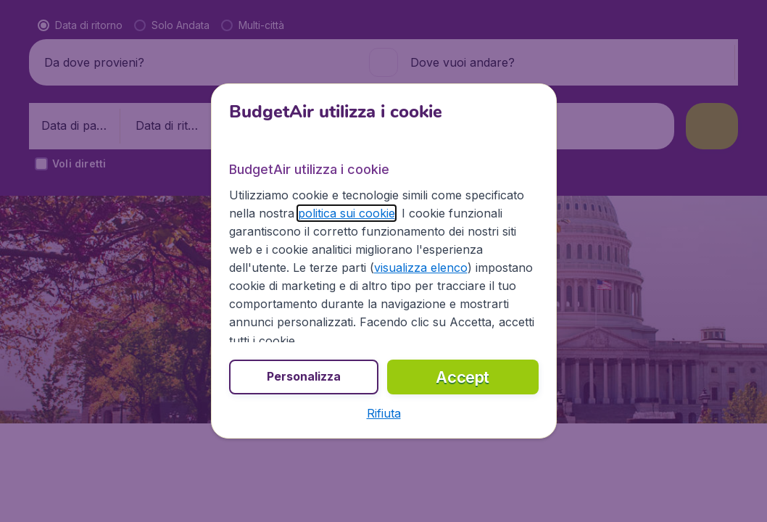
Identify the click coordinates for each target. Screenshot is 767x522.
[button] (384, 413)
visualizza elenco (421, 267)
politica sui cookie (346, 213)
